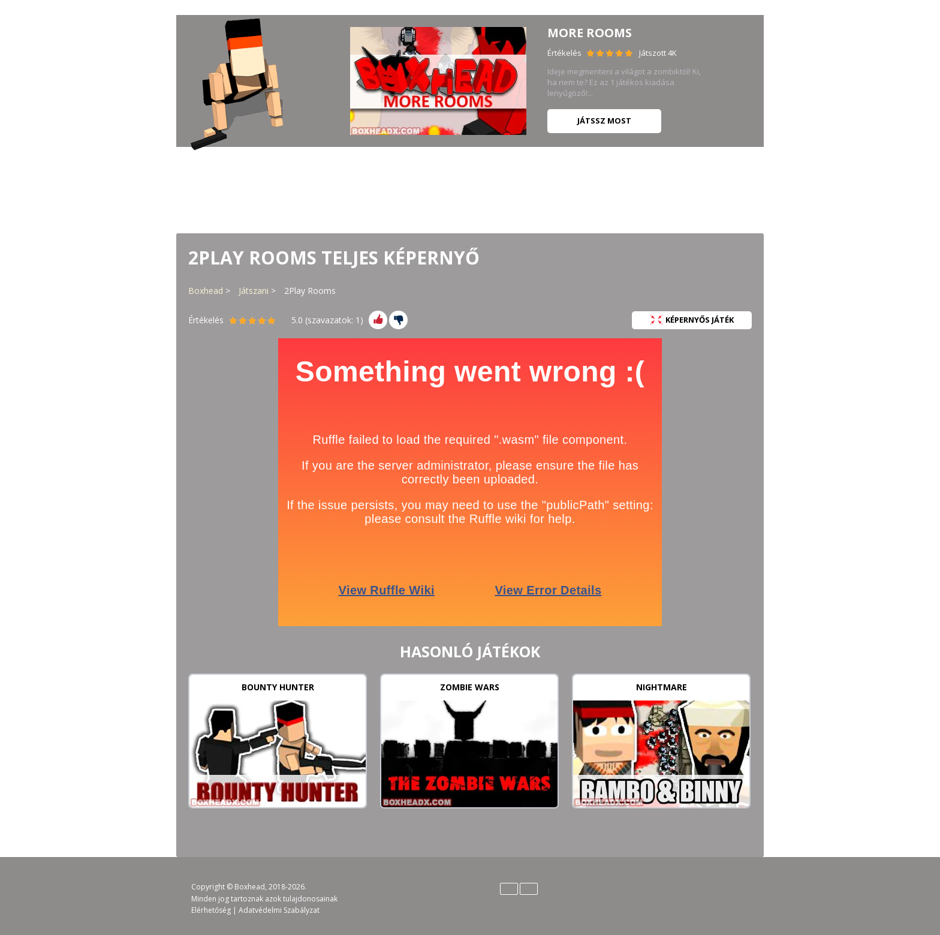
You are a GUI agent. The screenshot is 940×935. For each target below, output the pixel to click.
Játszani (254, 290)
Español (529, 889)
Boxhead (205, 290)
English (509, 889)
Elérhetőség (211, 910)
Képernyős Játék (692, 319)
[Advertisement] (470, 189)
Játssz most (604, 120)
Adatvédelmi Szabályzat (279, 910)
